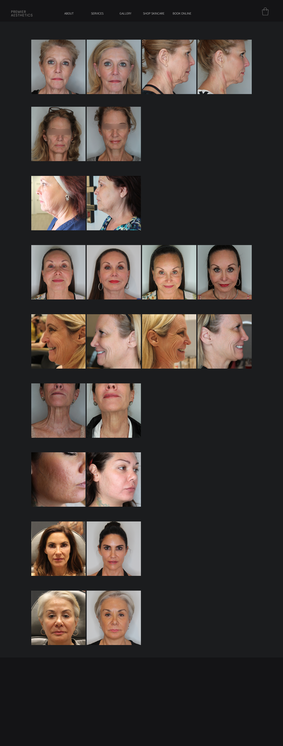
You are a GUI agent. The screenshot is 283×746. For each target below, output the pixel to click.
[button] (265, 11)
